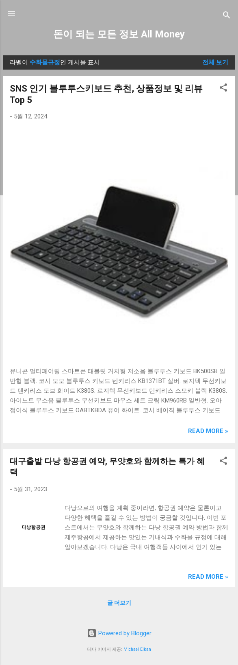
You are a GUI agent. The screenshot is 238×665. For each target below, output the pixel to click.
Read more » (208, 431)
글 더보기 (119, 602)
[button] (223, 89)
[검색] (227, 16)
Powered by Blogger (119, 633)
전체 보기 (215, 62)
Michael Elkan (137, 649)
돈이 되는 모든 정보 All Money (119, 34)
